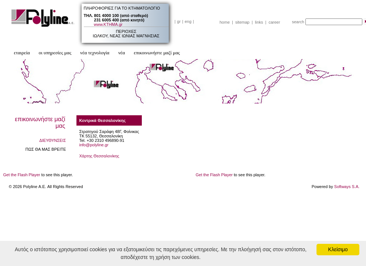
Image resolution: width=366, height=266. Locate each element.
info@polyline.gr (94, 145)
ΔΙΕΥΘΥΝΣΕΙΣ (53, 140)
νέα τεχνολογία (94, 52)
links (259, 22)
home (225, 22)
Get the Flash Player (21, 175)
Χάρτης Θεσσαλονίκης (99, 156)
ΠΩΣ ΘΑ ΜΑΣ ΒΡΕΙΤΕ (45, 149)
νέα (121, 52)
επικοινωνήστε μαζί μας (157, 52)
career (274, 22)
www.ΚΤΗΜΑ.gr (108, 24)
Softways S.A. (346, 186)
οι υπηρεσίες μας (55, 52)
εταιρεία (22, 52)
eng (188, 21)
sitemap (242, 22)
